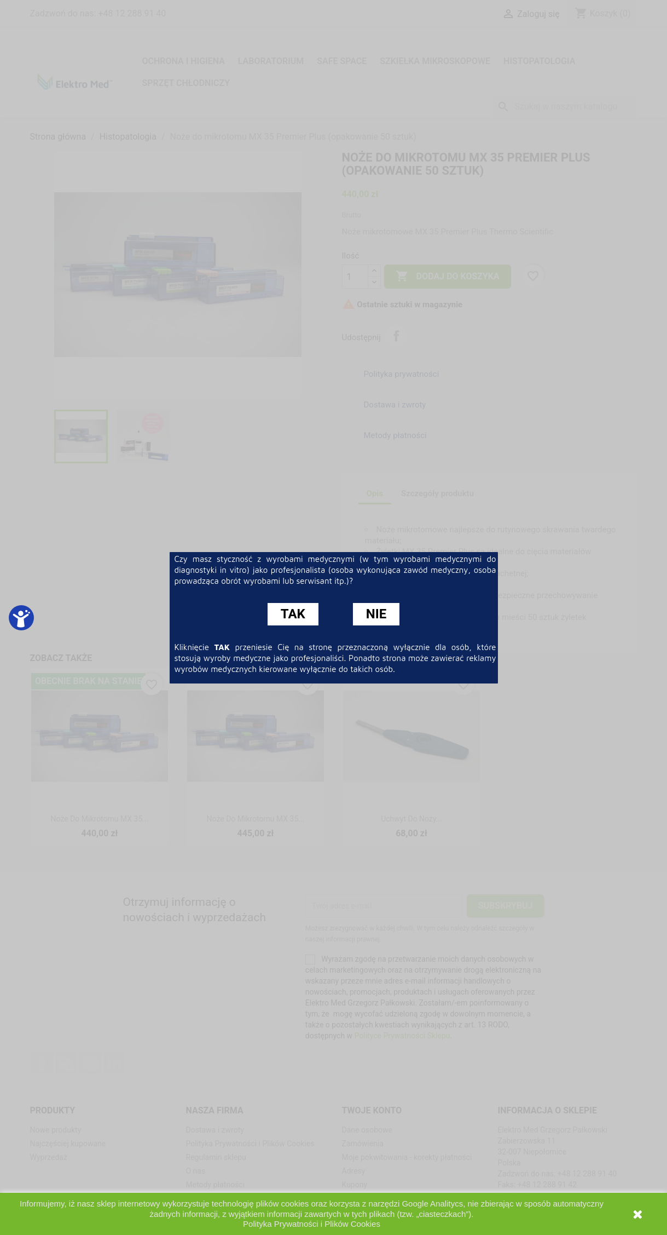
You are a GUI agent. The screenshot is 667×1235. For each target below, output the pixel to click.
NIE (376, 614)
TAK (293, 614)
